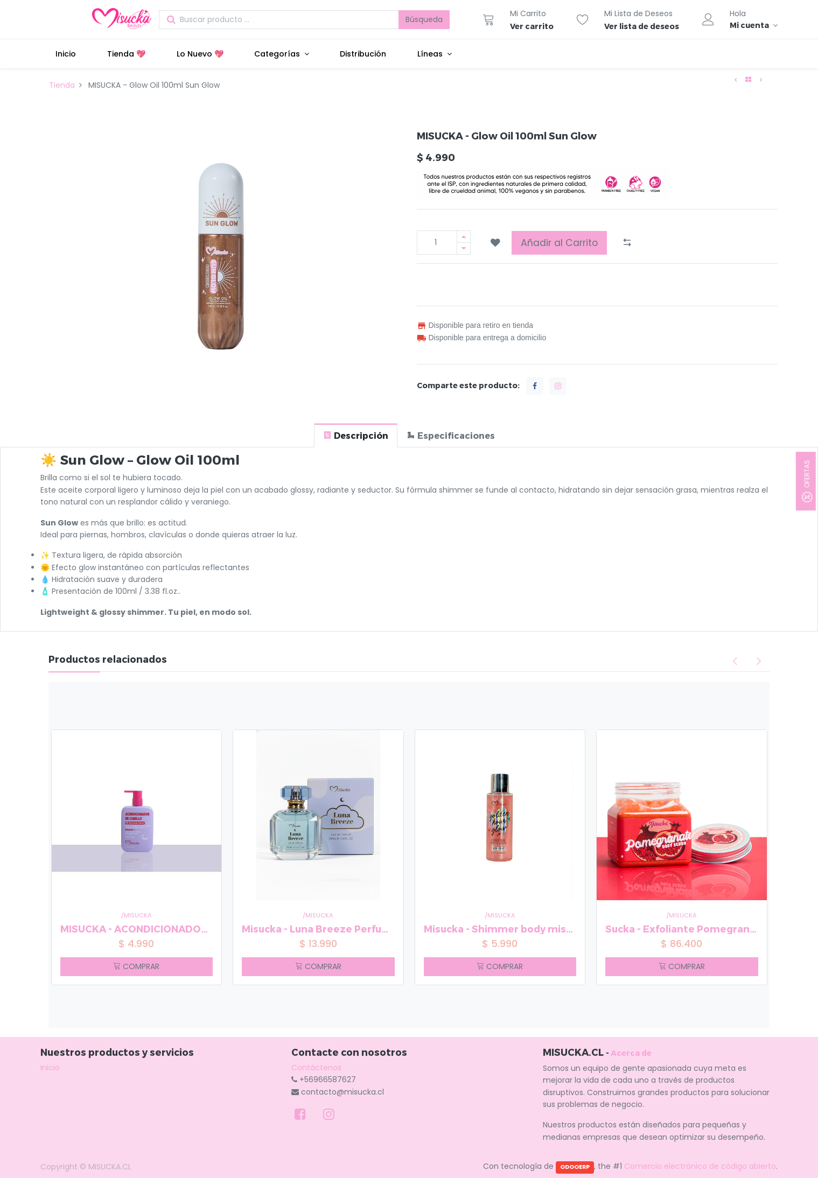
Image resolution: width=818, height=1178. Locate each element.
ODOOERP (575, 1167)
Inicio (50, 1067)
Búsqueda (424, 19)
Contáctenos (316, 1067)
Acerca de (631, 1052)
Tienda (62, 85)
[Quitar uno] (463, 248)
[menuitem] (66, 53)
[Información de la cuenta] (754, 25)
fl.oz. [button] (170, 591)
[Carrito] (488, 19)
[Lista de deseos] (583, 19)
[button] (495, 243)
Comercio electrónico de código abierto (700, 1166)
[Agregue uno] (463, 236)
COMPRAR (136, 966)
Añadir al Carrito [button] (559, 242)
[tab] (355, 435)
